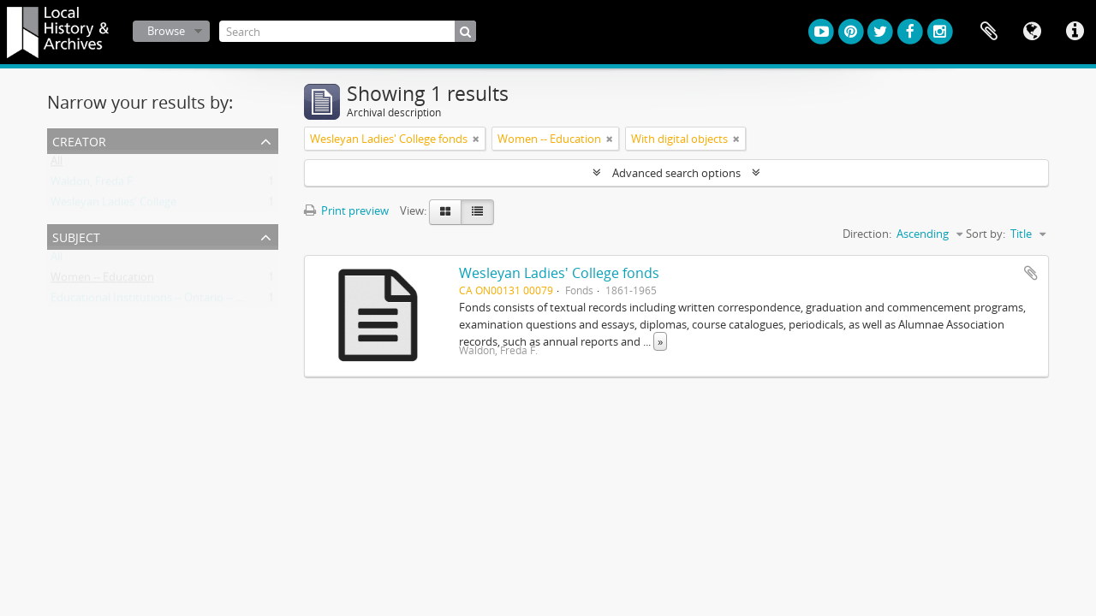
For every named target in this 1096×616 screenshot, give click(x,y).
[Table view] (477, 212)
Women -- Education (102, 280)
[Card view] (445, 212)
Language (1031, 31)
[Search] (347, 31)
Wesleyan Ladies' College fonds (559, 273)
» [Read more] (660, 341)
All (57, 164)
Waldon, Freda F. (93, 184)
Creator (79, 139)
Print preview (346, 210)
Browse (166, 30)
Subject (76, 235)
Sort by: (985, 233)
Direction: (867, 233)
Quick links (1074, 31)
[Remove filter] (476, 138)
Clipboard (989, 31)
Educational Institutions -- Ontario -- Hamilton (167, 301)
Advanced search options (676, 173)
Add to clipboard (1030, 272)
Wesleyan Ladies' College (113, 205)
